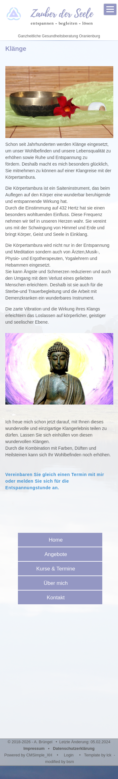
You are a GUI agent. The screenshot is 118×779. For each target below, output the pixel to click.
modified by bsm (59, 762)
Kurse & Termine (58, 569)
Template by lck (97, 755)
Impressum (34, 748)
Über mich (58, 583)
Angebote (58, 554)
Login (69, 755)
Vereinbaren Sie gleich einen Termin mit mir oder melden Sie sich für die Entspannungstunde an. (54, 481)
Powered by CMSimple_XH (28, 755)
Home (58, 540)
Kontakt (58, 598)
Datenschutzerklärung (73, 748)
